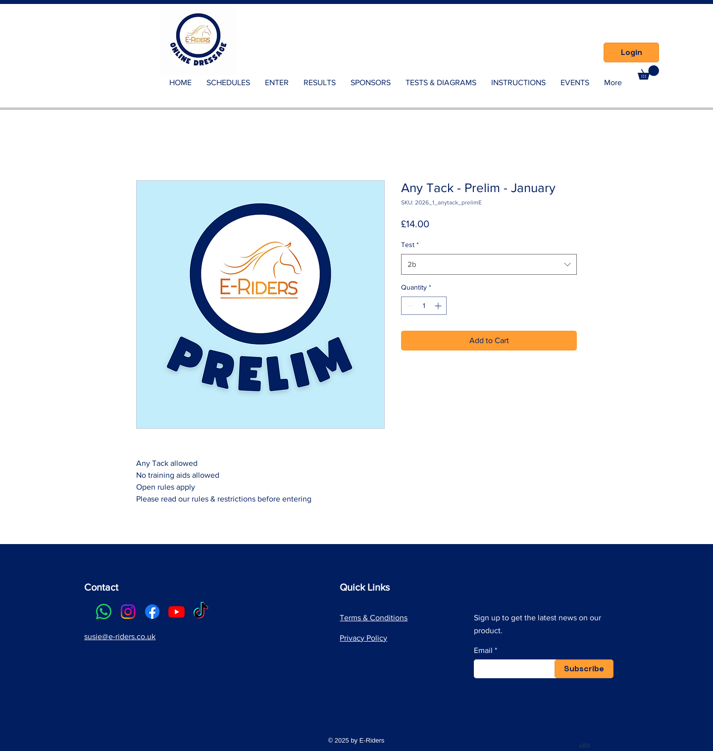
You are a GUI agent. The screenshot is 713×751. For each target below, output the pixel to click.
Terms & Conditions (373, 617)
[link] (648, 72)
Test (410, 245)
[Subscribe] (584, 668)
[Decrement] (409, 305)
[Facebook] (152, 611)
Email (483, 650)
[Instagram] (128, 611)
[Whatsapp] (103, 611)
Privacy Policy (363, 638)
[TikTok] (200, 611)
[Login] (631, 52)
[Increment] (439, 305)
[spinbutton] (424, 305)
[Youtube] (176, 611)
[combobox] (489, 264)
